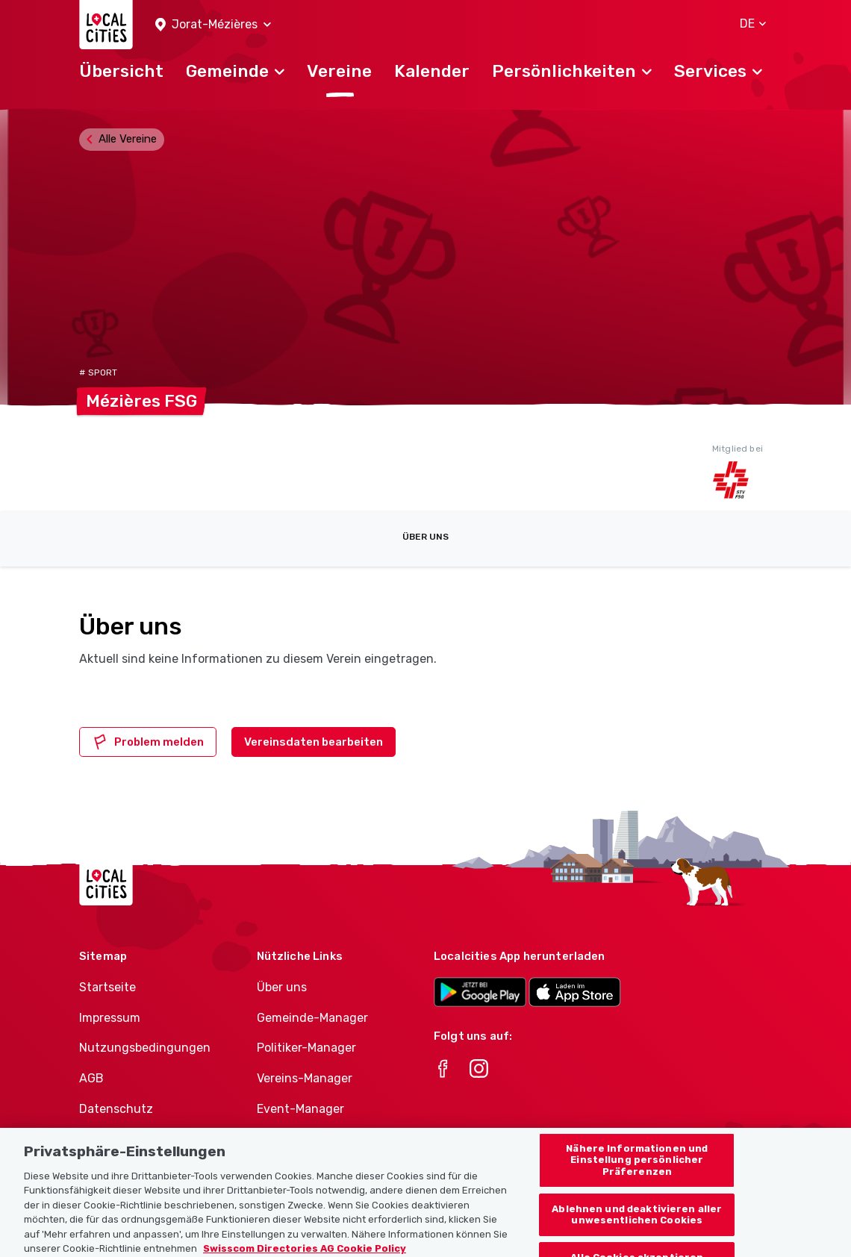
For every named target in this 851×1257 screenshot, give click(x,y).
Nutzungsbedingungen (145, 1048)
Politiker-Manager (306, 1048)
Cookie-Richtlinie (127, 1139)
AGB (91, 1078)
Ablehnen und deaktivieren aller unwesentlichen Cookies (637, 1229)
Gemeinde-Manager (312, 1018)
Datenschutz (116, 1109)
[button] (213, 25)
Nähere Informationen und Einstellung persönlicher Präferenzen (637, 1175)
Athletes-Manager (308, 1139)
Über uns (425, 536)
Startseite (107, 987)
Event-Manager (300, 1109)
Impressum (109, 1018)
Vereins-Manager (304, 1078)
